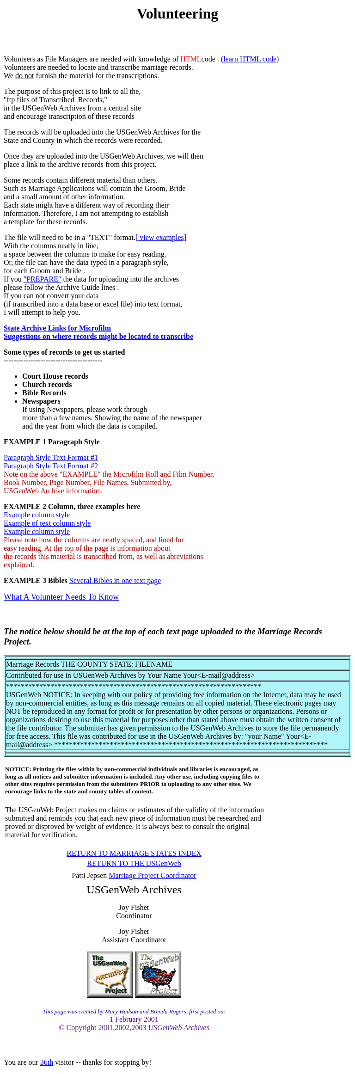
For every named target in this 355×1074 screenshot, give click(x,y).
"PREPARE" (42, 279)
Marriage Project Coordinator (152, 875)
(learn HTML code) (250, 59)
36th (46, 1062)
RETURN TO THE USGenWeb (134, 863)
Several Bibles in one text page (115, 580)
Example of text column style (47, 523)
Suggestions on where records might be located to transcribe (98, 336)
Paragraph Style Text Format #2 (51, 466)
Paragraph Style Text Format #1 (51, 457)
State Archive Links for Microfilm (57, 328)
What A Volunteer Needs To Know (61, 596)
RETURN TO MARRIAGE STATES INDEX (134, 853)
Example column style (37, 515)
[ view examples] (160, 237)
